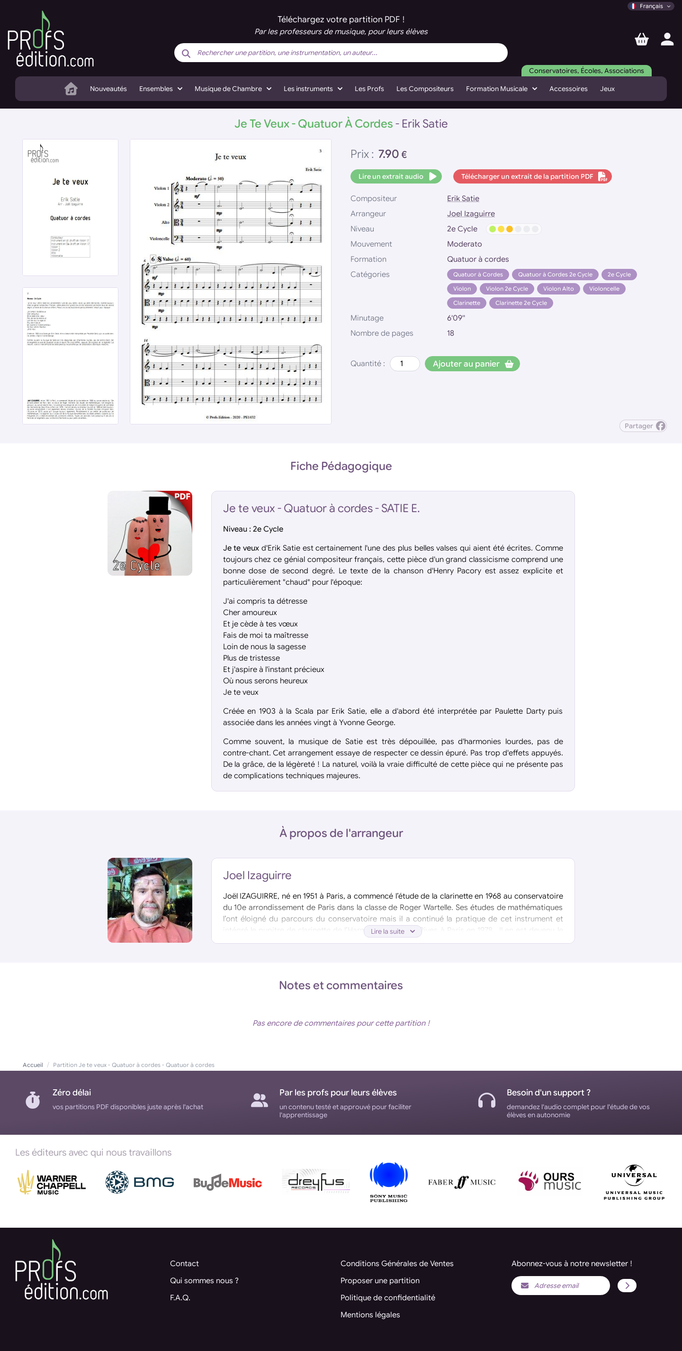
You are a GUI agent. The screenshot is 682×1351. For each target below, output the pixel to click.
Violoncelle (604, 288)
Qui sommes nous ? (204, 1281)
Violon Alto (558, 288)
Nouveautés (108, 88)
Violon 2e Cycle (507, 288)
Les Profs (369, 88)
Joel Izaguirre (471, 214)
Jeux (607, 88)
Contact (184, 1263)
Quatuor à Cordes (478, 274)
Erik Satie (463, 198)
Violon (462, 288)
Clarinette (466, 302)
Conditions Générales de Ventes (397, 1263)
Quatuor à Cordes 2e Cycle (555, 274)
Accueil (33, 1064)
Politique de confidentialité (388, 1298)
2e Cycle (619, 274)
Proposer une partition (380, 1281)
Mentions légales (370, 1315)
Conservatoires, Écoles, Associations (586, 70)
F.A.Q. (180, 1298)
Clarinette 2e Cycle (521, 302)
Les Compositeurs (425, 88)
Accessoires (568, 88)
